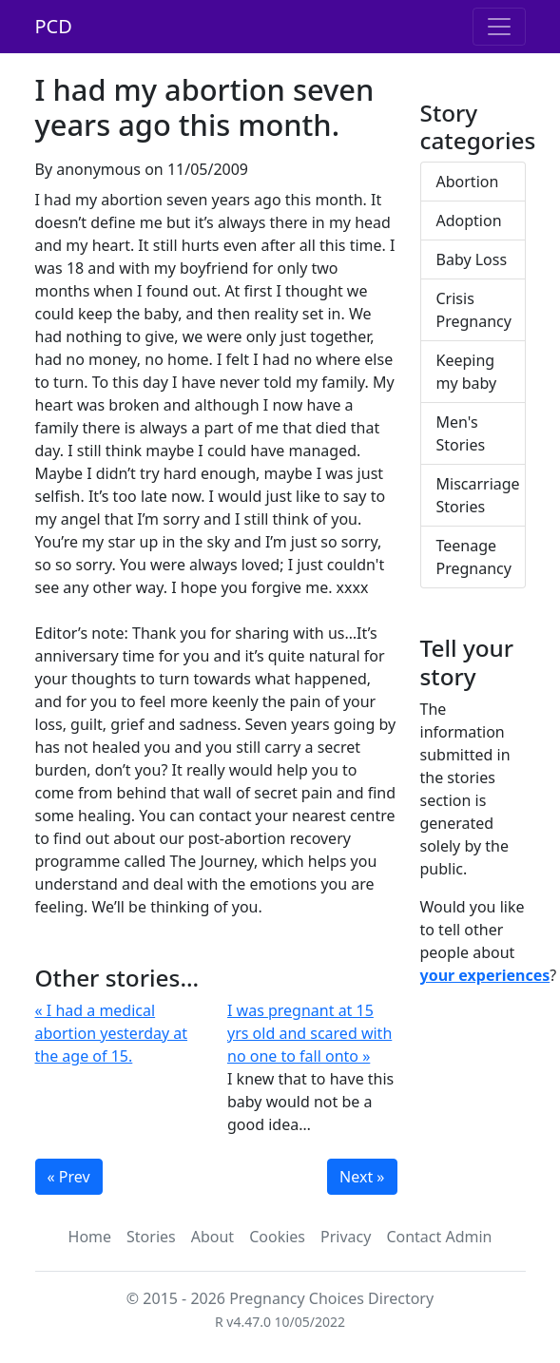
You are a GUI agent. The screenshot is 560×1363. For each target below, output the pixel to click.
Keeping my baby (466, 372)
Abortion (467, 181)
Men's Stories (461, 433)
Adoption (469, 220)
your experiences (485, 975)
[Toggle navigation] (499, 27)
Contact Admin (439, 1236)
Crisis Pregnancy (474, 310)
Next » (361, 1176)
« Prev (69, 1176)
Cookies (277, 1236)
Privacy (345, 1236)
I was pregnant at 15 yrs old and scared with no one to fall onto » (309, 1033)
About (212, 1236)
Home (90, 1236)
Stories (151, 1236)
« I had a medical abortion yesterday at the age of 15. (111, 1033)
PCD (53, 26)
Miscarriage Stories (478, 495)
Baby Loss (472, 259)
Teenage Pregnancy (474, 557)
